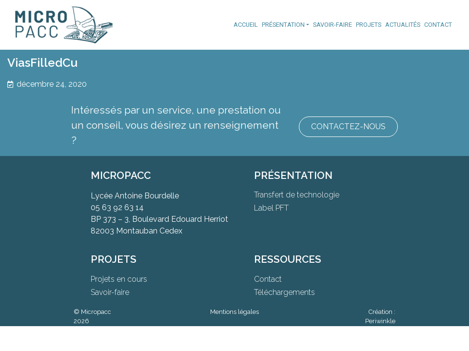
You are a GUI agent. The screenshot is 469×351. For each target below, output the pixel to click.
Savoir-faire (332, 24)
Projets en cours (119, 279)
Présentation (283, 24)
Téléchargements (284, 292)
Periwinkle (380, 321)
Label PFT (271, 208)
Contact (438, 24)
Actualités (402, 24)
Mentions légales (234, 311)
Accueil (246, 24)
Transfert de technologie (296, 194)
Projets (368, 24)
